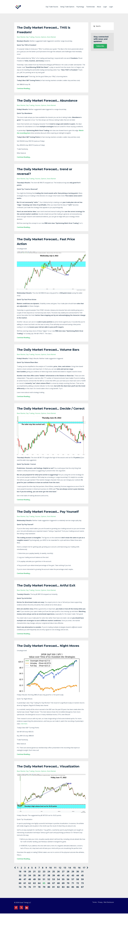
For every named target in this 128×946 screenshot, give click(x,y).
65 (44, 915)
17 (84, 900)
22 (39, 903)
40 (58, 907)
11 (55, 900)
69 (63, 915)
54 (58, 911)
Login (105, 7)
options (43, 37)
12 (60, 900)
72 (77, 915)
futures (37, 37)
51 (44, 911)
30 (77, 903)
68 (58, 915)
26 (58, 903)
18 (20, 903)
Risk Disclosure (109, 935)
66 (49, 915)
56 (68, 911)
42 (68, 907)
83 (63, 919)
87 (82, 919)
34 (29, 907)
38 (49, 907)
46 (20, 911)
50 (39, 911)
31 (82, 903)
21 (34, 903)
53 (53, 911)
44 (77, 907)
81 (53, 919)
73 (82, 915)
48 (29, 911)
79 (44, 919)
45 (82, 907)
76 (29, 919)
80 (49, 919)
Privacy (99, 935)
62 (29, 915)
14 (69, 900)
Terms (92, 935)
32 (20, 907)
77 (34, 919)
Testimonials (90, 7)
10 (50, 900)
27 (63, 903)
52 (49, 911)
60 (20, 915)
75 (25, 919)
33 (25, 907)
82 (58, 919)
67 (53, 915)
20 (29, 903)
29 (73, 903)
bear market (21, 37)
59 (82, 911)
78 (39, 919)
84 (68, 919)
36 (39, 907)
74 (20, 919)
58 (77, 911)
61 (25, 915)
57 (73, 911)
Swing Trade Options (67, 7)
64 (39, 915)
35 (34, 907)
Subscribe (100, 46)
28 (68, 903)
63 (34, 915)
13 (65, 900)
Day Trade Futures (52, 7)
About (99, 7)
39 (53, 907)
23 (44, 903)
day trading (30, 37)
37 (44, 907)
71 (73, 915)
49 (34, 911)
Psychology (80, 7)
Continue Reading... (24, 88)
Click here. (24, 752)
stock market (51, 37)
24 (49, 903)
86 (77, 919)
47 (25, 911)
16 (79, 900)
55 (63, 911)
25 (53, 903)
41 (63, 907)
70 (68, 915)
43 (73, 907)
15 (74, 900)
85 (73, 919)
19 (25, 903)
